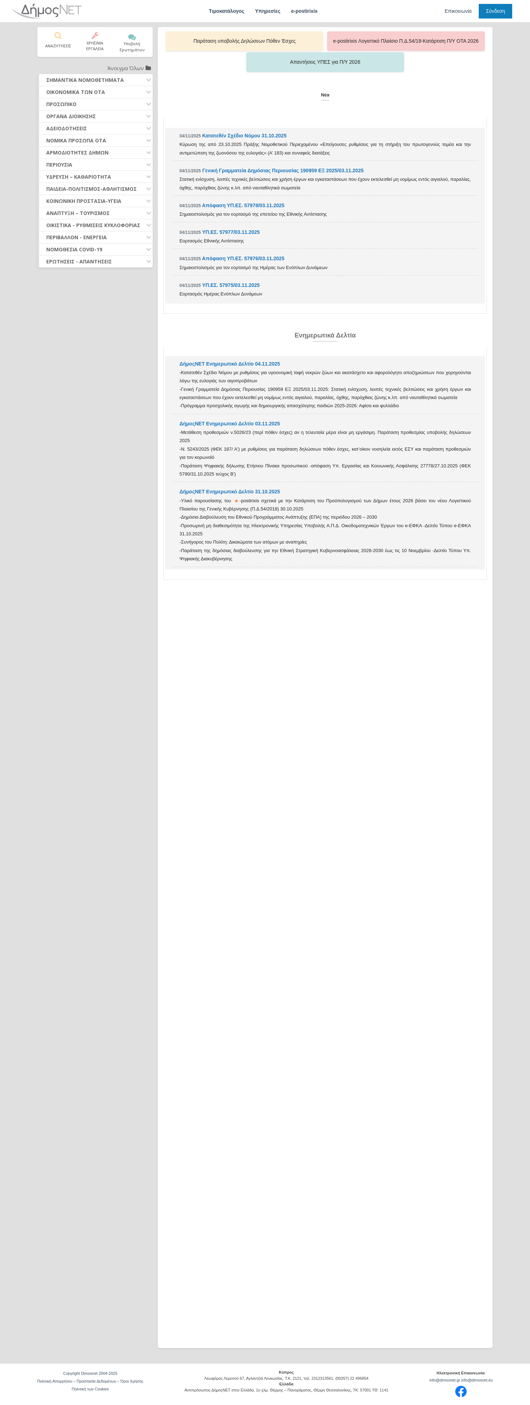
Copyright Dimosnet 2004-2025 (90, 1373)
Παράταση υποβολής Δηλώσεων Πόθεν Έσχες (232, 41)
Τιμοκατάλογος (227, 11)
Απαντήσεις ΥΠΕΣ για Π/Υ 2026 (418, 41)
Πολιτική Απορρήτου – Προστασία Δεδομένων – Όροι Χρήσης (90, 1381)
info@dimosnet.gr (444, 1380)
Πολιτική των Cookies (90, 1389)
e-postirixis (304, 11)
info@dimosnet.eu (477, 1380)
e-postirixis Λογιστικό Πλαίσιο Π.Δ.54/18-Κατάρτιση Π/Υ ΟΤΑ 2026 (325, 41)
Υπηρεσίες (267, 11)
